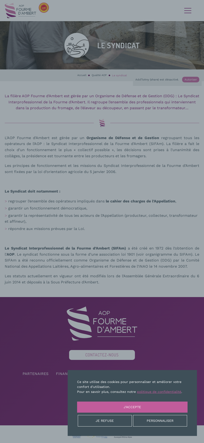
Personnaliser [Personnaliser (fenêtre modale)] (160, 421)
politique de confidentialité (159, 392)
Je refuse (105, 421)
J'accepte (132, 407)
